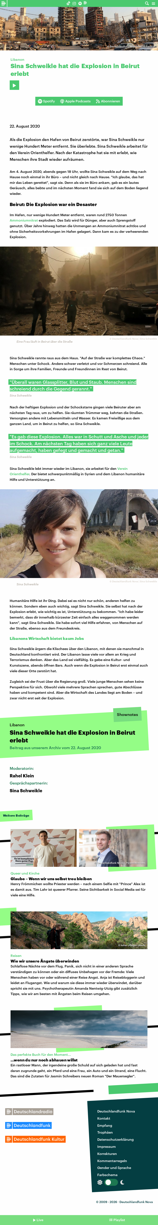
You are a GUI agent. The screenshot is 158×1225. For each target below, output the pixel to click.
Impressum (106, 1146)
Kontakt (103, 1118)
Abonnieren (108, 101)
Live (40, 1220)
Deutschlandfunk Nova (116, 1111)
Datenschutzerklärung (115, 1139)
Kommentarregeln (112, 1161)
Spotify (46, 101)
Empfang (104, 1125)
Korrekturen (107, 1154)
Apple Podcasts (75, 101)
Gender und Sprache (114, 1168)
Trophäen (105, 1132)
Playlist (119, 1220)
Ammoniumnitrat (24, 220)
